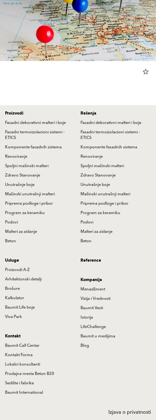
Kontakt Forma (19, 354)
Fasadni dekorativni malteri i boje (35, 122)
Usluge (12, 260)
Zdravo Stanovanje (22, 175)
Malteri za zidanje (21, 231)
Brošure (12, 288)
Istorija (87, 317)
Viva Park (13, 316)
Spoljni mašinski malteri (27, 165)
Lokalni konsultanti (22, 364)
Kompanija (91, 279)
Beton (10, 241)
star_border (145, 71)
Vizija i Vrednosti (96, 298)
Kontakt (13, 336)
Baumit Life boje (20, 307)
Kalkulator (14, 298)
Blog (85, 345)
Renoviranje (16, 156)
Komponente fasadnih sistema (33, 147)
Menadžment (93, 289)
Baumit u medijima (98, 336)
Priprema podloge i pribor (29, 203)
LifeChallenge (93, 326)
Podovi (11, 222)
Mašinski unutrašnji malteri (30, 194)
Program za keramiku (25, 212)
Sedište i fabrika (19, 383)
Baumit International (24, 392)
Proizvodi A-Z (17, 269)
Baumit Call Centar (22, 345)
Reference (91, 260)
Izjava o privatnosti (129, 412)
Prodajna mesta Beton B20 (29, 373)
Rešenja (88, 113)
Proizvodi (14, 113)
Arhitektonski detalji (23, 279)
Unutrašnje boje (19, 184)
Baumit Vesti (92, 308)
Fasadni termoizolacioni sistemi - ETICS (35, 135)
